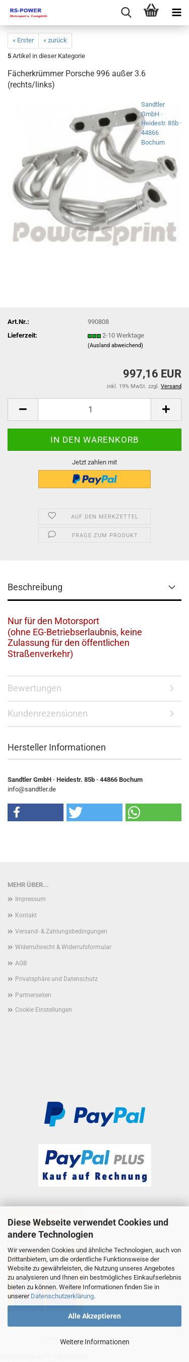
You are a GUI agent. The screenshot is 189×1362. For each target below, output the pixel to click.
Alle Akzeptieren (94, 1316)
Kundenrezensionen (48, 713)
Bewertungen (34, 688)
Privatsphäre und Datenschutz (56, 978)
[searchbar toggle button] (126, 12)
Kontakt (26, 915)
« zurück (55, 40)
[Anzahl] (94, 409)
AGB (21, 963)
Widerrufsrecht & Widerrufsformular (63, 947)
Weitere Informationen (95, 1342)
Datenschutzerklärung (62, 1296)
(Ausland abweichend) (115, 345)
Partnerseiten (33, 995)
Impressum (30, 899)
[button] (23, 409)
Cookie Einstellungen (43, 1009)
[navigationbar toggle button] (176, 12)
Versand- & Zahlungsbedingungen (61, 931)
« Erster (23, 40)
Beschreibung (35, 587)
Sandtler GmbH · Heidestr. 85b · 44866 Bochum (161, 123)
